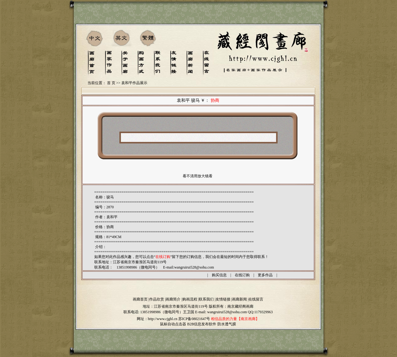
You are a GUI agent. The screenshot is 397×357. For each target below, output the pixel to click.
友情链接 (223, 299)
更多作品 (265, 275)
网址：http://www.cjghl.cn (157, 319)
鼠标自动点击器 (173, 324)
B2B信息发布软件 (201, 324)
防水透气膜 (226, 324)
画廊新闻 (239, 299)
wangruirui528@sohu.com (194, 267)
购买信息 (219, 275)
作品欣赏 (156, 299)
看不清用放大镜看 (197, 176)
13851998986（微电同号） (161, 312)
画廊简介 (173, 299)
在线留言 (255, 299)
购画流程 (189, 299)
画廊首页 (140, 299)
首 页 (111, 83)
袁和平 (112, 217)
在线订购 (242, 275)
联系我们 (206, 299)
